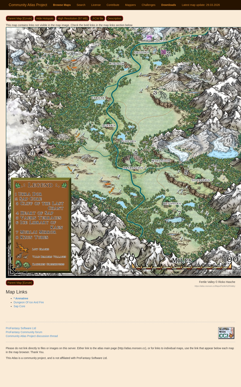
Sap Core (19, 306)
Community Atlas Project (28, 5)
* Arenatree (21, 298)
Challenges (149, 4)
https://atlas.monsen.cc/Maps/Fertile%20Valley (215, 286)
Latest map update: (201, 4)
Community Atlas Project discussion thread (32, 336)
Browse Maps (62, 4)
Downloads (168, 4)
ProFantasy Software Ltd (21, 328)
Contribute (112, 4)
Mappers (130, 4)
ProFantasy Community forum (24, 332)
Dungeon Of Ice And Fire (29, 302)
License (96, 4)
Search (81, 4)
